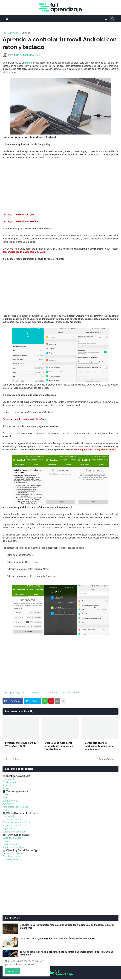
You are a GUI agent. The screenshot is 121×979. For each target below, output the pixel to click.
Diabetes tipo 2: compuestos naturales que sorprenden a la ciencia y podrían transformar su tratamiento (67, 926)
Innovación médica (12, 853)
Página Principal (11, 33)
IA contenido (9, 788)
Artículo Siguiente (108, 759)
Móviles (6, 794)
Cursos (6, 841)
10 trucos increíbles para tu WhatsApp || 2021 (20, 744)
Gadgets (7, 810)
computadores (51, 692)
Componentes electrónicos (16, 822)
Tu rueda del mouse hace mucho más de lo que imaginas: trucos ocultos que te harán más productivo (66, 953)
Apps (5, 797)
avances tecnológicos (31, 692)
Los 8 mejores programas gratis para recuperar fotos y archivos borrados (57, 938)
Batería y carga (10, 800)
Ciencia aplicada (11, 856)
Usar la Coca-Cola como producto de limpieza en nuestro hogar (59, 745)
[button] (7, 18)
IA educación (9, 782)
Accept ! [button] (12, 971)
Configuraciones (11, 844)
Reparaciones (10, 828)
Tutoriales (78, 692)
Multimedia (66, 692)
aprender (26, 33)
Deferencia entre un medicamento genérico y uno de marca (99, 745)
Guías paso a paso (12, 838)
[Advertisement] (60, 186)
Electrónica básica (12, 819)
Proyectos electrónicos (14, 825)
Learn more (29, 964)
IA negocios (8, 785)
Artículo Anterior (12, 759)
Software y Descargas (14, 831)
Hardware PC (9, 816)
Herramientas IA (11, 779)
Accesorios (8, 803)
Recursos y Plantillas (13, 847)
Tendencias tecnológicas (15, 807)
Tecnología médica (12, 859)
